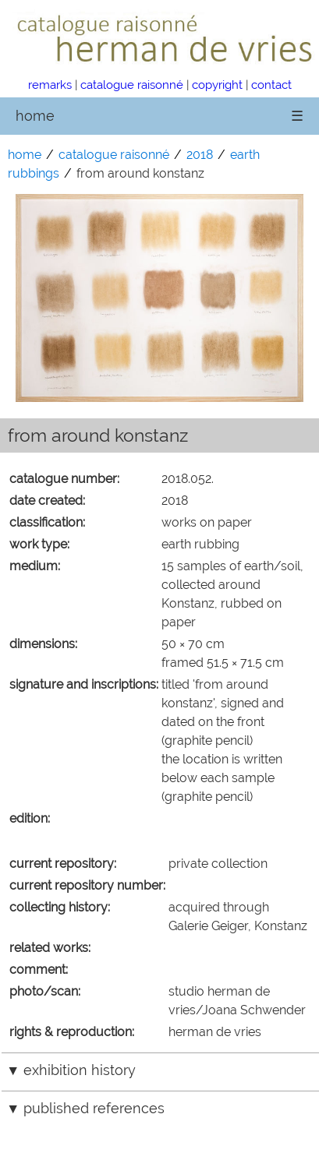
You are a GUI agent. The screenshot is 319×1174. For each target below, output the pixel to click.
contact (271, 84)
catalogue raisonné (131, 84)
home (35, 116)
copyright (217, 84)
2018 (199, 154)
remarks (50, 84)
